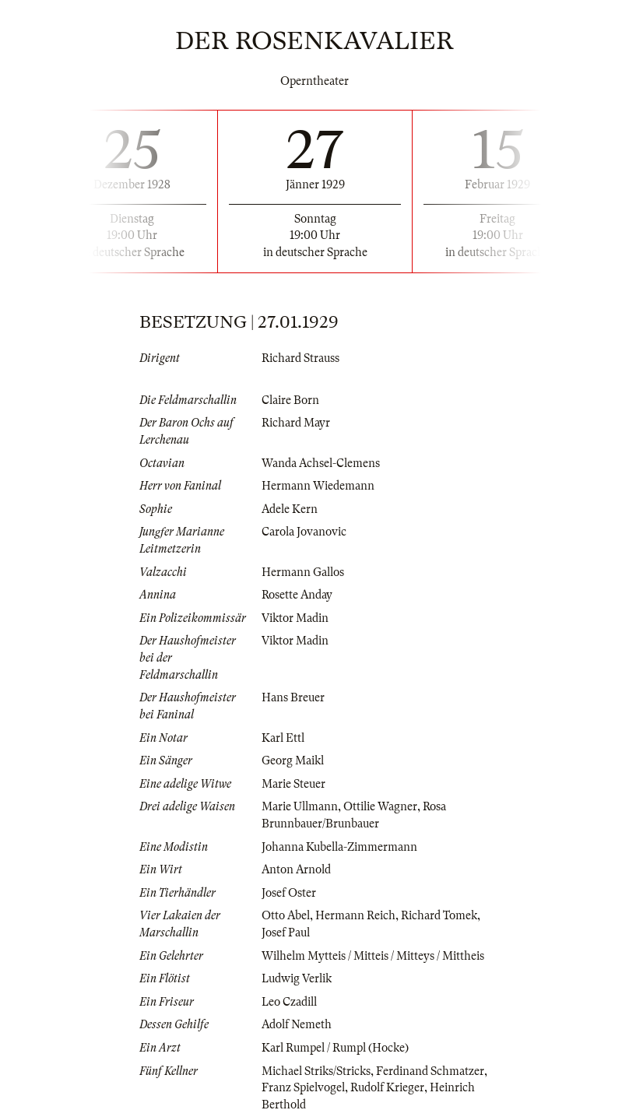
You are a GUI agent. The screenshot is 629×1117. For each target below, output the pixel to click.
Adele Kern (290, 509)
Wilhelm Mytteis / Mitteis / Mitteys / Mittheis (373, 956)
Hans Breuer (293, 697)
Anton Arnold (296, 869)
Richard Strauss (300, 358)
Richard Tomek (439, 915)
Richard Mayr (296, 422)
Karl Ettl (283, 738)
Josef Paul (286, 932)
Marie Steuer (293, 784)
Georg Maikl (293, 760)
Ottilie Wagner (380, 806)
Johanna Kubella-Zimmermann (339, 847)
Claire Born (290, 400)
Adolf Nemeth (297, 1024)
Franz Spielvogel (303, 1087)
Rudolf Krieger (387, 1087)
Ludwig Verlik (297, 978)
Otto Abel (286, 915)
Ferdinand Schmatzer (430, 1071)
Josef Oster (289, 893)
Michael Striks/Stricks (316, 1071)
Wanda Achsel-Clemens (321, 463)
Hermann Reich (355, 915)
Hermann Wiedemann (318, 485)
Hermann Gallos (303, 572)
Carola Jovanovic (304, 531)
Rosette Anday (297, 594)
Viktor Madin (295, 618)
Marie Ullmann (300, 806)
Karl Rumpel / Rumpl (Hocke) (335, 1047)
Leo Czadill (289, 1002)
